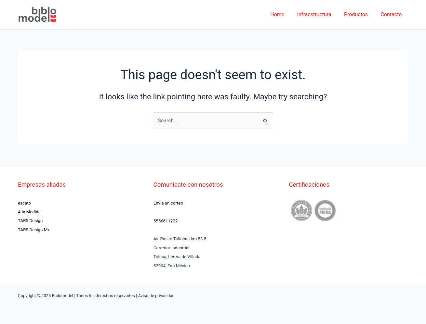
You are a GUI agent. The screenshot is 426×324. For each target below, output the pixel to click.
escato (24, 203)
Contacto (392, 14)
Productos (359, 14)
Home (286, 14)
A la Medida (29, 211)
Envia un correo (168, 203)
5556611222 (165, 220)
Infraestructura (320, 14)
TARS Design (30, 220)
